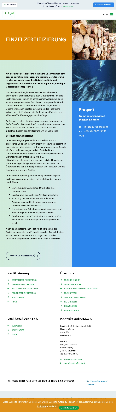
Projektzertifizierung (24, 293)
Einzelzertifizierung (23, 284)
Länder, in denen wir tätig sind (80, 288)
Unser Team (70, 293)
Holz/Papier (18, 297)
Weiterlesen (68, 6)
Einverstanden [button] (69, 408)
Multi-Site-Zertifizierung (25, 288)
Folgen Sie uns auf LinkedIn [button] (97, 382)
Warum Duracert (73, 284)
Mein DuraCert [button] (103, 4)
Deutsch (9, 4)
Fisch (14, 301)
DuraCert (17, 325)
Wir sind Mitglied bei (75, 297)
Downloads (70, 306)
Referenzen (70, 301)
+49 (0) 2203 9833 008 (92, 133)
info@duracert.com (93, 126)
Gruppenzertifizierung (24, 280)
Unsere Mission (72, 280)
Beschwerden (71, 310)
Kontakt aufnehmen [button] (24, 255)
